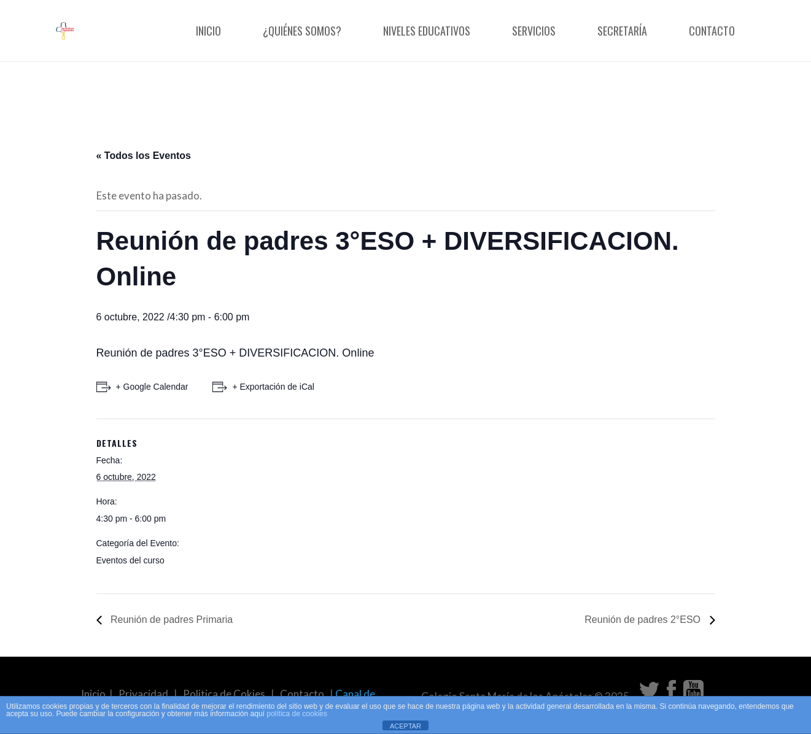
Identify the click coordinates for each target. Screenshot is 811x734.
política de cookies (296, 713)
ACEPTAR (405, 726)
